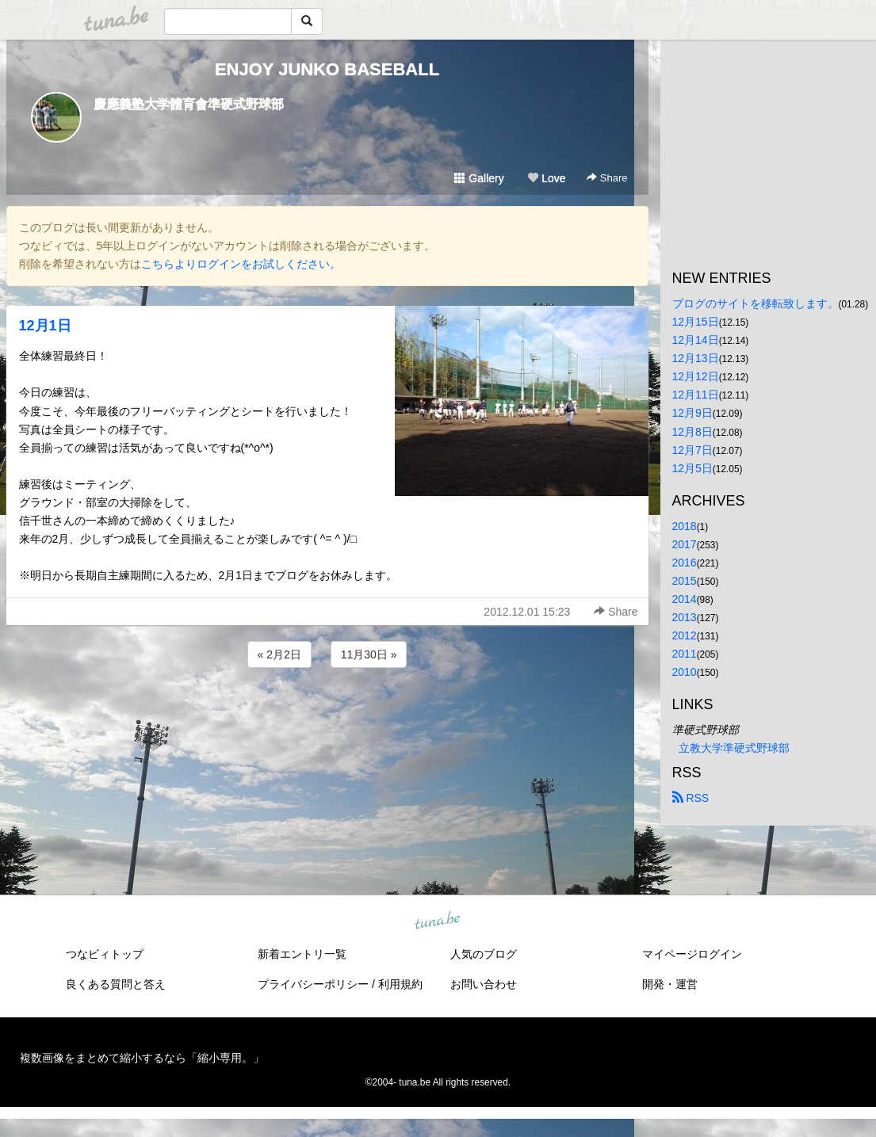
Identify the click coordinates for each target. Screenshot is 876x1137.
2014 (684, 599)
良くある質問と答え (116, 984)
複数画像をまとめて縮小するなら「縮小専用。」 (142, 1057)
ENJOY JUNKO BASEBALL (327, 69)
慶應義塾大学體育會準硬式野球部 (189, 104)
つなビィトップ (104, 954)
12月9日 (692, 412)
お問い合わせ (483, 984)
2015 (684, 580)
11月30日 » (369, 654)
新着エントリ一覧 (302, 954)
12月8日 (692, 431)
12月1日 (45, 326)
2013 (684, 617)
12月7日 (692, 450)
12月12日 (695, 376)
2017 (684, 544)
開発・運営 (670, 984)
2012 (684, 635)
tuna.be (437, 921)
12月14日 (695, 340)
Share (607, 178)
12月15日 (695, 321)
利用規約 (400, 984)
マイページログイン (692, 954)
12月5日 (692, 468)
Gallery (478, 178)
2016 (684, 562)
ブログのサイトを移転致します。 (755, 303)
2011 (684, 653)
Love (546, 178)
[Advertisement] (327, 714)
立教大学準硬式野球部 (734, 748)
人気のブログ (483, 954)
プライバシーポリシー (313, 984)
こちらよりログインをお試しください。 (241, 264)
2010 (684, 672)
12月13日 (695, 358)
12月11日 (695, 394)
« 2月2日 (279, 654)
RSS (691, 798)
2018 (684, 526)
